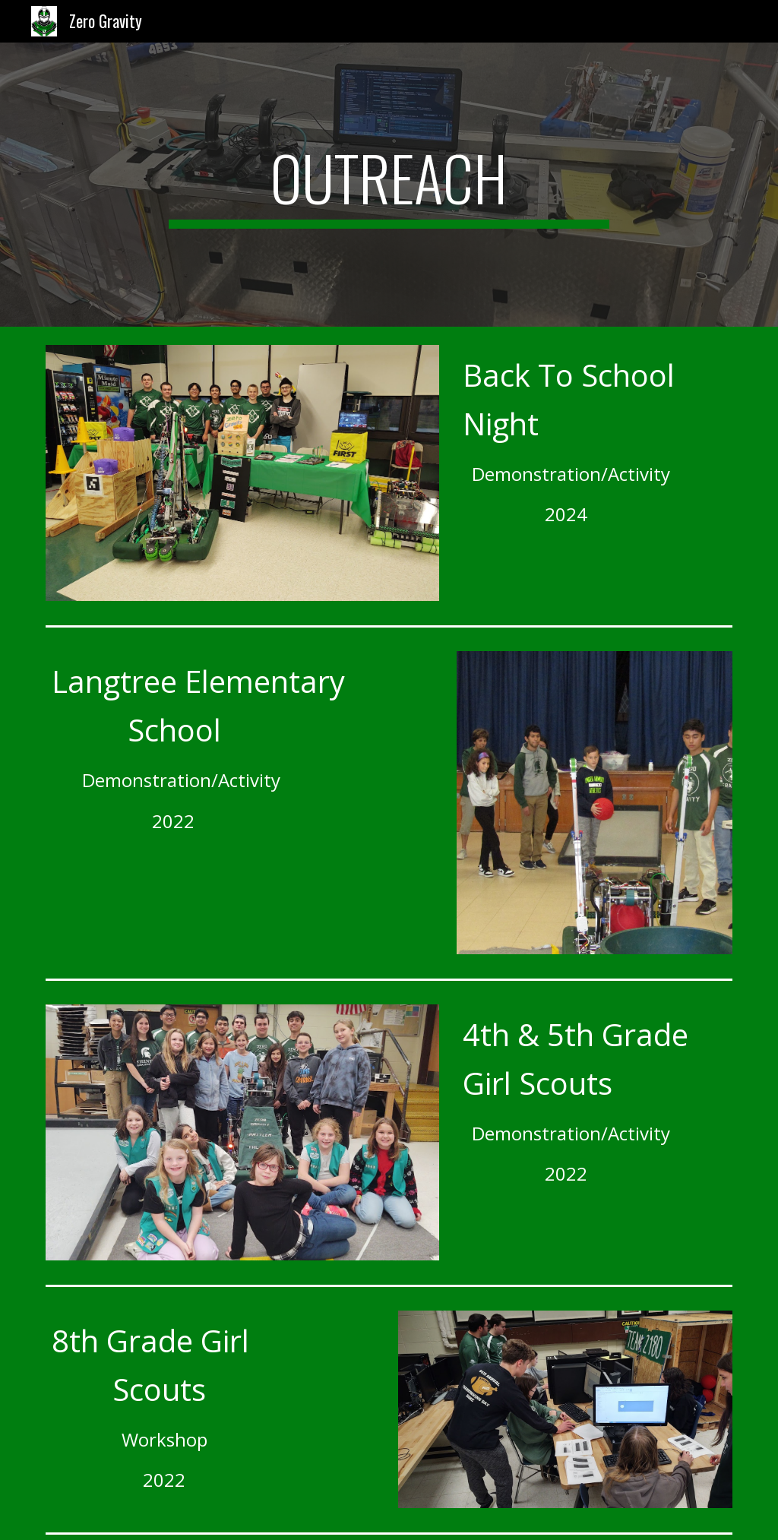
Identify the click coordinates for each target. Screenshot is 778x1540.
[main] (389, 184)
